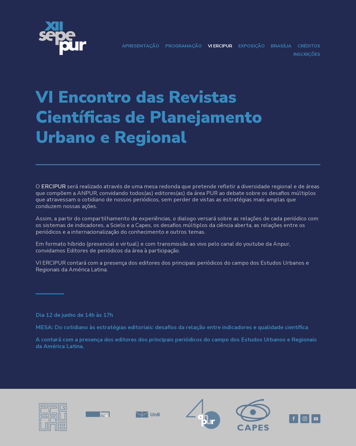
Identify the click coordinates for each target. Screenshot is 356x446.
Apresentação (140, 46)
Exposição (251, 46)
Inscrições (306, 54)
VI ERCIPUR (220, 46)
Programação (183, 46)
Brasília (281, 46)
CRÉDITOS (309, 46)
